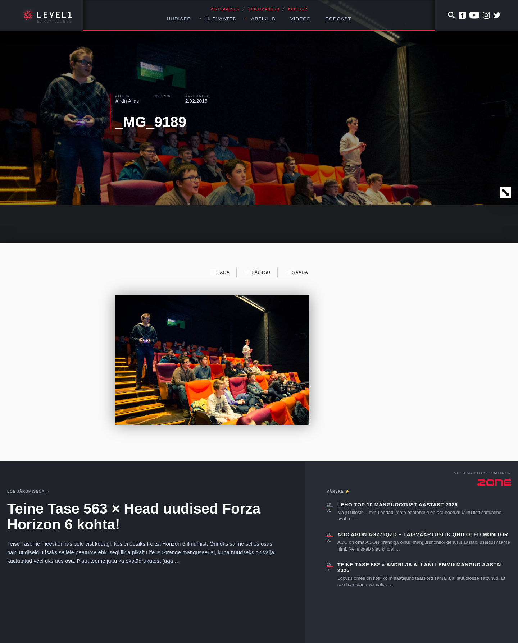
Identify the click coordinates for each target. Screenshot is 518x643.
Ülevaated (221, 19)
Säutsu (257, 272)
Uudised (179, 19)
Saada (296, 272)
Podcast (338, 19)
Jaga (220, 272)
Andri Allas (127, 101)
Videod (300, 19)
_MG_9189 (150, 122)
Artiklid (263, 19)
